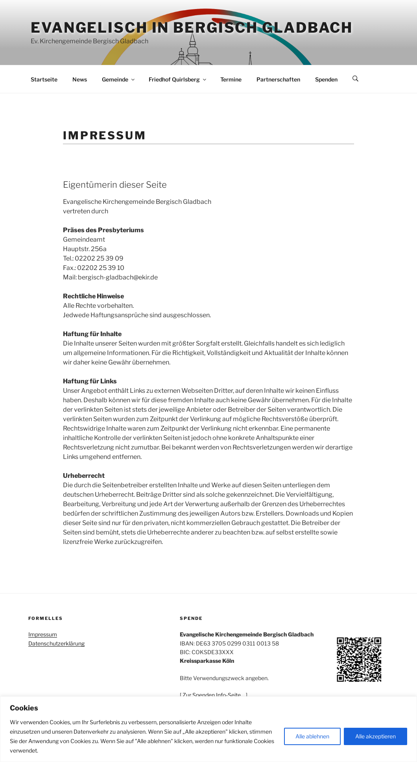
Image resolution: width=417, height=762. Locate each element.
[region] (208, 729)
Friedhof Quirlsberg (178, 79)
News (79, 79)
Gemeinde (119, 79)
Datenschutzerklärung (56, 643)
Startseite (44, 79)
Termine (231, 79)
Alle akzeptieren (375, 736)
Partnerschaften (278, 79)
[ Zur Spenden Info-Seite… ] (213, 695)
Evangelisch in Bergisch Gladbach (192, 27)
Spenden (326, 79)
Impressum (42, 634)
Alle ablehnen (312, 736)
